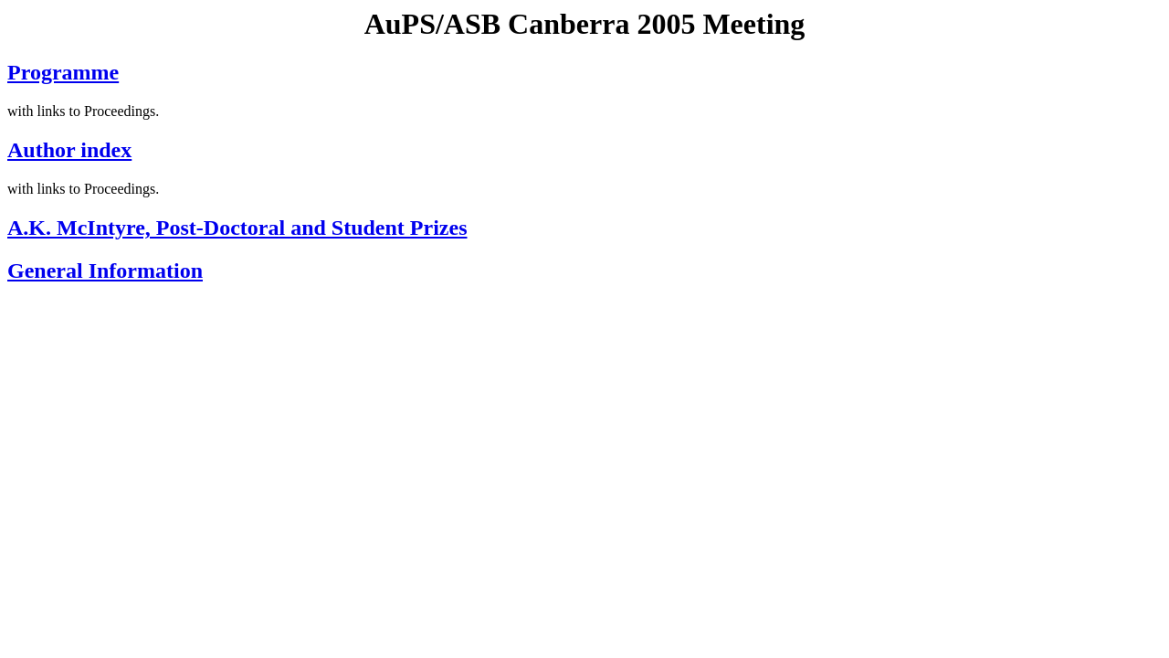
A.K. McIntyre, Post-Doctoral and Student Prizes (237, 227)
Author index (69, 150)
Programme (63, 72)
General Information (105, 270)
